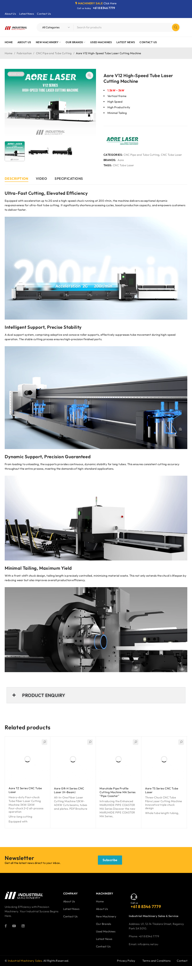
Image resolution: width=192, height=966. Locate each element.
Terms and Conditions (156, 960)
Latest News (26, 13)
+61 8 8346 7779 (104, 8)
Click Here (110, 3)
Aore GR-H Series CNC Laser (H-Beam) (69, 790)
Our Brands (103, 924)
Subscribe (110, 860)
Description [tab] (16, 178)
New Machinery (106, 916)
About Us (10, 13)
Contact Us (44, 13)
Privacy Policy (126, 960)
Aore (121, 160)
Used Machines (105, 931)
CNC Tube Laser (171, 154)
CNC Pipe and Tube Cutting (54, 53)
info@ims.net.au (148, 944)
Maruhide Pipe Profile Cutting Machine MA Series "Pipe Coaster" (118, 792)
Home (9, 53)
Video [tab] (41, 178)
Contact (182, 960)
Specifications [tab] (69, 178)
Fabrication (24, 53)
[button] (89, 75)
